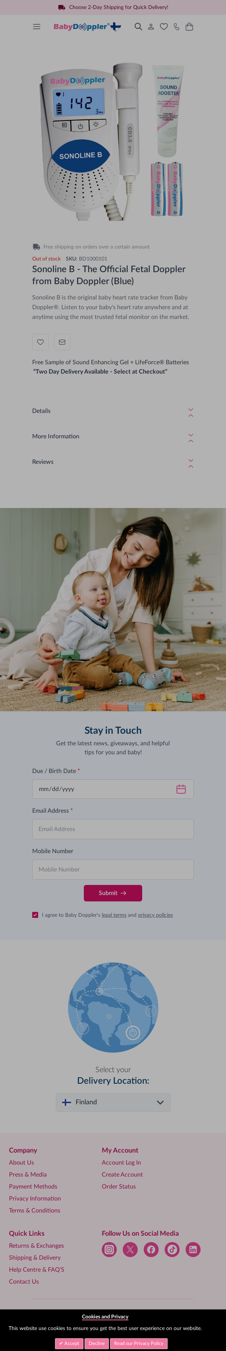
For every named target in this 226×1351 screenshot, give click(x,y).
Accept (71, 1343)
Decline (97, 1343)
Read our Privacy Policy (139, 1343)
